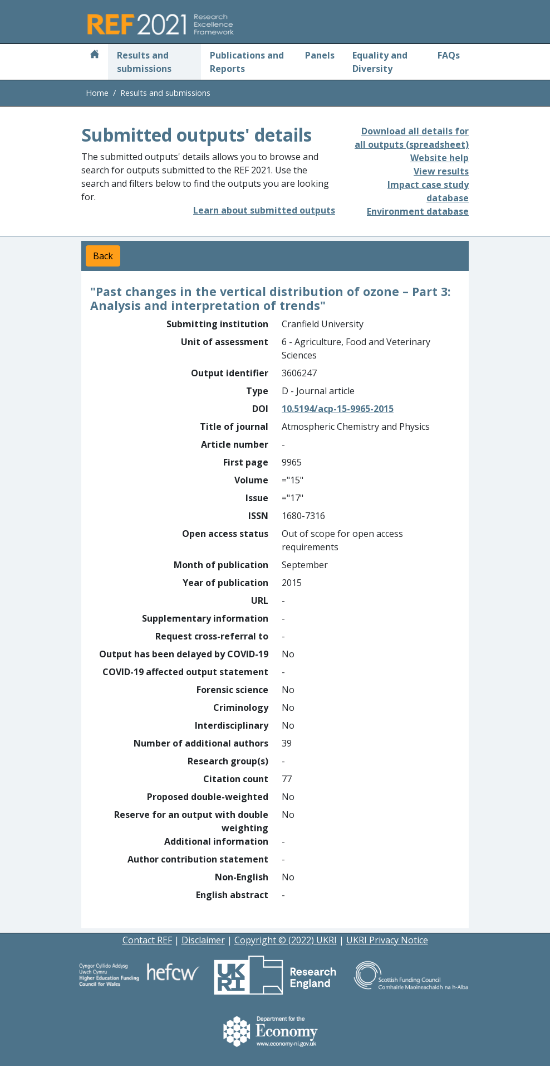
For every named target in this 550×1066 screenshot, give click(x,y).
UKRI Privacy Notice (387, 940)
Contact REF (147, 940)
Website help (439, 158)
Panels (320, 55)
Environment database (418, 211)
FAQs (449, 55)
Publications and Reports (247, 62)
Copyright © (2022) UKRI (285, 940)
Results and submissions (144, 62)
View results (441, 171)
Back (103, 256)
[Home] (95, 55)
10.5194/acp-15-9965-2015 (338, 409)
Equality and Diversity (379, 62)
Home (97, 93)
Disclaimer (203, 940)
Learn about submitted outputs (264, 210)
